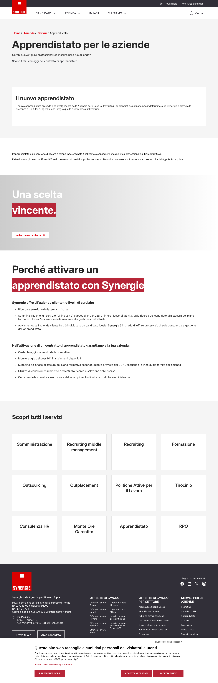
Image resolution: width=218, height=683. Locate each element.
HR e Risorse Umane (149, 611)
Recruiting (186, 607)
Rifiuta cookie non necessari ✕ (168, 642)
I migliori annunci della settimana (118, 617)
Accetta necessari (136, 673)
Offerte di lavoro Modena (118, 603)
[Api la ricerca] (196, 13)
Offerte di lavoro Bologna (98, 624)
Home (16, 33)
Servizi (42, 33)
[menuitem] (46, 13)
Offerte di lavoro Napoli (98, 610)
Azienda (29, 33)
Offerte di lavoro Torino (98, 603)
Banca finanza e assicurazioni (153, 629)
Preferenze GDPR (49, 673)
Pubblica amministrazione (151, 616)
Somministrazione (189, 634)
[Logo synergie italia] (21, 9)
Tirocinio (185, 620)
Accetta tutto (168, 673)
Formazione (144, 634)
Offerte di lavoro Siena (98, 631)
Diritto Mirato (187, 629)
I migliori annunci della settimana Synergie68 (118, 625)
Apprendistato (188, 616)
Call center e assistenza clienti (153, 620)
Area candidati (192, 3)
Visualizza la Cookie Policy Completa (53, 664)
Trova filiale (168, 3)
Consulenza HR (188, 611)
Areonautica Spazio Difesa (152, 607)
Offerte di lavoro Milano (118, 610)
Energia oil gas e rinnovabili (152, 625)
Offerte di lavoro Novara (98, 617)
